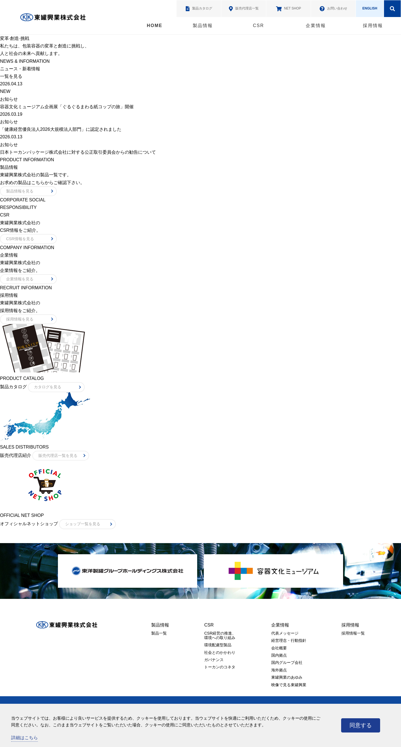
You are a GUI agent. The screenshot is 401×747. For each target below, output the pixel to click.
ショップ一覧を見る (82, 524)
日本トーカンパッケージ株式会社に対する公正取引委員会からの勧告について (78, 152)
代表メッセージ (285, 633)
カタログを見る (47, 387)
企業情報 (316, 25)
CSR (258, 25)
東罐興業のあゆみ (286, 677)
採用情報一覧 (353, 633)
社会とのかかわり (219, 652)
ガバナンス (214, 659)
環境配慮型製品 (217, 645)
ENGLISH (369, 8)
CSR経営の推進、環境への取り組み (220, 635)
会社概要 (279, 648)
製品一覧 (159, 633)
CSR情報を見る (20, 239)
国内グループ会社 (286, 662)
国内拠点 (279, 655)
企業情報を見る (19, 279)
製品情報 (203, 25)
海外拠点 (279, 670)
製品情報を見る (19, 191)
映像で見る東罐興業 (288, 685)
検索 (392, 8)
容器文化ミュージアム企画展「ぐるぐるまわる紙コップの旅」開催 (67, 106)
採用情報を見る (19, 319)
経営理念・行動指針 (288, 640)
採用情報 (373, 25)
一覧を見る (11, 76)
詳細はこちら (24, 737)
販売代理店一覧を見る (57, 455)
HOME (154, 25)
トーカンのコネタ (219, 667)
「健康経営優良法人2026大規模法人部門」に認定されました (60, 129)
